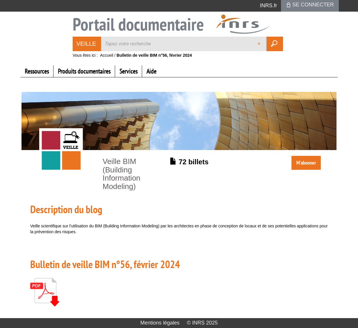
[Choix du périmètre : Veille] (87, 44)
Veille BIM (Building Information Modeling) (121, 174)
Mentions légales (160, 323)
